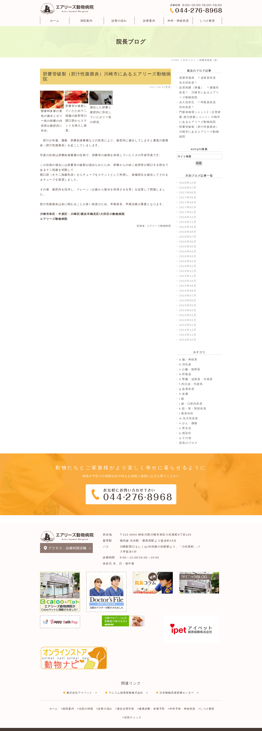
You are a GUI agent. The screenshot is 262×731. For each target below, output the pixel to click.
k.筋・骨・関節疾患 (193, 408)
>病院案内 (67, 701)
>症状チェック (132, 710)
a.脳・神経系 (188, 359)
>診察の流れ (104, 701)
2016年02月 (187, 261)
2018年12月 (187, 182)
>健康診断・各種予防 (151, 701)
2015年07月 (187, 295)
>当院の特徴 (85, 701)
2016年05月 (187, 246)
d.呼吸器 (185, 374)
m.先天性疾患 (188, 418)
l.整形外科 (186, 413)
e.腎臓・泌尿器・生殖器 (196, 379)
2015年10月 (187, 280)
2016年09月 (187, 226)
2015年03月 (187, 315)
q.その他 (185, 437)
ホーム (54, 20)
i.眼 (181, 398)
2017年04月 (187, 202)
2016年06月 (187, 241)
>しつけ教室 (206, 701)
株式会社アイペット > (82, 685)
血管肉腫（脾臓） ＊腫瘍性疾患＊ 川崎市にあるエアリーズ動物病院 (199, 92)
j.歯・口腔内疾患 (191, 403)
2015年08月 (187, 290)
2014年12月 (187, 329)
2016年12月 (187, 217)
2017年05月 (187, 197)
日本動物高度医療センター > (179, 685)
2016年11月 (187, 221)
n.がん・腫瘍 (188, 423)
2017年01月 (187, 212)
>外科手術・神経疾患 (181, 701)
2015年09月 (187, 285)
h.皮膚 (183, 393)
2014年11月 (187, 334)
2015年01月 (187, 324)
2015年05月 (187, 305)
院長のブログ (188, 442)
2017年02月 (187, 207)
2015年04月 (187, 310)
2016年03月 (187, 256)
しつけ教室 (207, 20)
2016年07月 (187, 236)
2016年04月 (187, 251)
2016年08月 (187, 231)
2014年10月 (187, 339)
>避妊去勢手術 (124, 701)
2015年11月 (187, 275)
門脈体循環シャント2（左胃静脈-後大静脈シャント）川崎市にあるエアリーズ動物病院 (200, 116)
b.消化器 (185, 364)
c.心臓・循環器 (189, 369)
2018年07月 (187, 187)
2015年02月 (187, 320)
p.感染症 (185, 433)
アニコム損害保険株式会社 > (128, 685)
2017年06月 (187, 192)
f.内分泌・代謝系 (191, 383)
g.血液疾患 (186, 388)
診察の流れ (119, 20)
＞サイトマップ (49, 726)
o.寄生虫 (185, 428)
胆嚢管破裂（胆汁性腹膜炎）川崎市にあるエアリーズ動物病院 (199, 131)
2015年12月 (187, 270)
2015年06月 (187, 300)
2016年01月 (187, 266)
